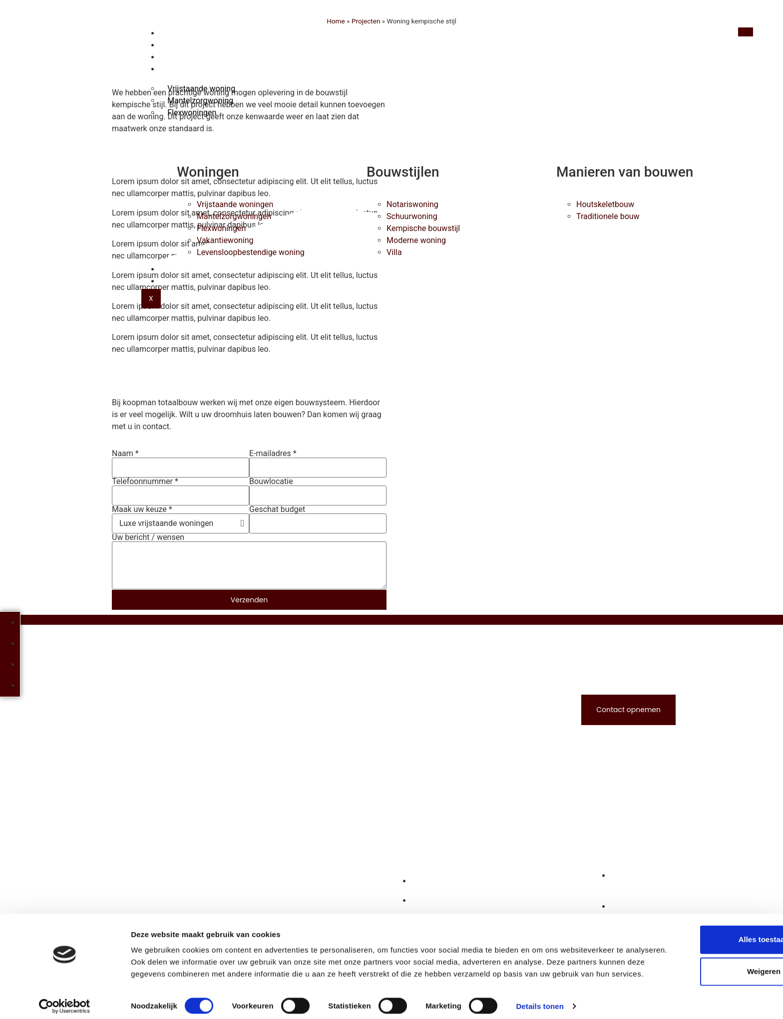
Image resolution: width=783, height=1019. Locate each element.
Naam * (125, 454)
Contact (184, 281)
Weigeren (699, 952)
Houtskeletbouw (200, 45)
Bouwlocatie (271, 482)
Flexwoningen (191, 112)
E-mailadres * (273, 454)
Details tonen (539, 999)
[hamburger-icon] (744, 31)
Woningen (187, 69)
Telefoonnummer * (145, 482)
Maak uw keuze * (142, 509)
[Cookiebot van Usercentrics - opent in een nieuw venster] (64, 999)
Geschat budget (277, 509)
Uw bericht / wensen (148, 537)
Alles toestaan (699, 920)
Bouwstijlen (192, 57)
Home (177, 33)
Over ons (185, 269)
